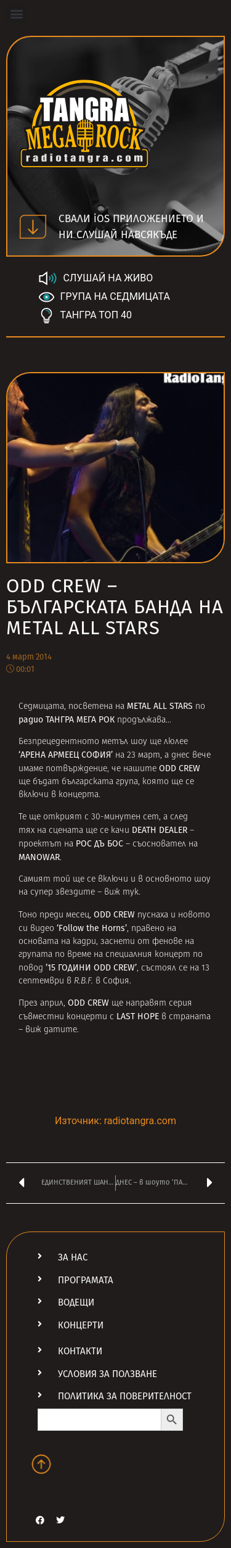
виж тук (121, 892)
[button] (16, 13)
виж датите (51, 1030)
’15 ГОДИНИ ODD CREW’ (91, 967)
